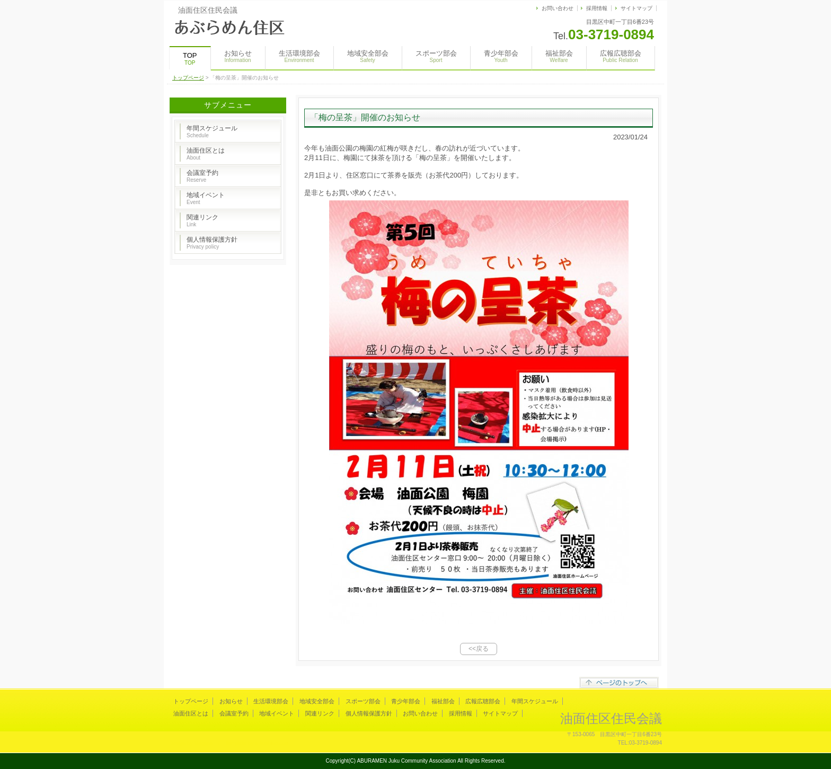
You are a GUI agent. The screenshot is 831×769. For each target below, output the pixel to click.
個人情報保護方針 (212, 243)
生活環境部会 (299, 56)
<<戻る (478, 648)
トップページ (188, 78)
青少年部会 (501, 56)
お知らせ (238, 56)
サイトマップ (636, 8)
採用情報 (596, 8)
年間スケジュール (212, 131)
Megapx (203, 743)
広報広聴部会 (620, 56)
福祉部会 (559, 56)
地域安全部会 (367, 56)
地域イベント (206, 198)
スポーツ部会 (436, 56)
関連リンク (202, 220)
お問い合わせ (557, 8)
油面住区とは (206, 154)
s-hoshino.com (272, 743)
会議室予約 (202, 176)
